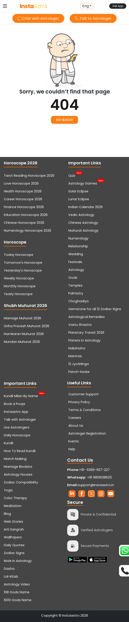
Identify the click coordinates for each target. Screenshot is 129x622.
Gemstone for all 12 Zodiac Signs (94, 309)
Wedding (75, 254)
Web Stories (13, 521)
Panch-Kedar (79, 372)
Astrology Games (82, 183)
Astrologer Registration (87, 433)
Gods (72, 277)
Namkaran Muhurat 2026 (24, 334)
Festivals (75, 262)
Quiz (71, 175)
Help (71, 449)
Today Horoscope (18, 254)
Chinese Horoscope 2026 (24, 222)
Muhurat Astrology (83, 230)
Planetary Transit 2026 (86, 332)
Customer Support (83, 394)
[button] (86, 6)
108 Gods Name (16, 592)
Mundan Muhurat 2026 (22, 341)
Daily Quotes (14, 545)
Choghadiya (78, 301)
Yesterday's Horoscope (23, 270)
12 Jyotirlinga (78, 364)
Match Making (15, 459)
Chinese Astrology (83, 222)
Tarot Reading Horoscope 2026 (29, 175)
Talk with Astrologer (20, 419)
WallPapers (13, 537)
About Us (75, 425)
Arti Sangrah (14, 529)
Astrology (76, 270)
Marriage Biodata (18, 466)
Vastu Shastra (79, 324)
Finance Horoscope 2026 (24, 207)
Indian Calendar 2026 (85, 207)
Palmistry (75, 293)
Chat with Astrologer (38, 18)
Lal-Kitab (11, 576)
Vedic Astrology (81, 215)
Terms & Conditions (84, 410)
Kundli (8, 443)
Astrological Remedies (86, 317)
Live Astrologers (16, 427)
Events (73, 441)
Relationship (78, 246)
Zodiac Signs (14, 553)
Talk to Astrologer (93, 18)
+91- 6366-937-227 (94, 470)
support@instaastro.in (96, 485)
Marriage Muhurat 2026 (22, 318)
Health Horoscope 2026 (23, 191)
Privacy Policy (79, 402)
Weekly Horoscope (19, 278)
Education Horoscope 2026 (26, 215)
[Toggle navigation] (5, 6)
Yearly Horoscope (18, 294)
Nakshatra (76, 348)
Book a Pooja (14, 404)
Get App (117, 6)
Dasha (9, 568)
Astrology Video (17, 584)
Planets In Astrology (84, 340)
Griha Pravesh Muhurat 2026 (26, 326)
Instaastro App (16, 411)
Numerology (78, 238)
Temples (75, 285)
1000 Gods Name (17, 600)
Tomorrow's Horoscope (23, 262)
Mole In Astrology (18, 561)
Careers (74, 417)
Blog (7, 513)
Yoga (8, 490)
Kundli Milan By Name (21, 395)
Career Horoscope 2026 (23, 199)
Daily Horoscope (17, 435)
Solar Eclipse (78, 191)
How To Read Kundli (20, 451)
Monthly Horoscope (20, 286)
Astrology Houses (18, 474)
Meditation (12, 506)
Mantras (75, 356)
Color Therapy (15, 498)
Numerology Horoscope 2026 (27, 230)
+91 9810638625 (89, 477)
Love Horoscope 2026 (21, 183)
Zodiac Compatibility (21, 482)
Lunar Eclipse (78, 199)
